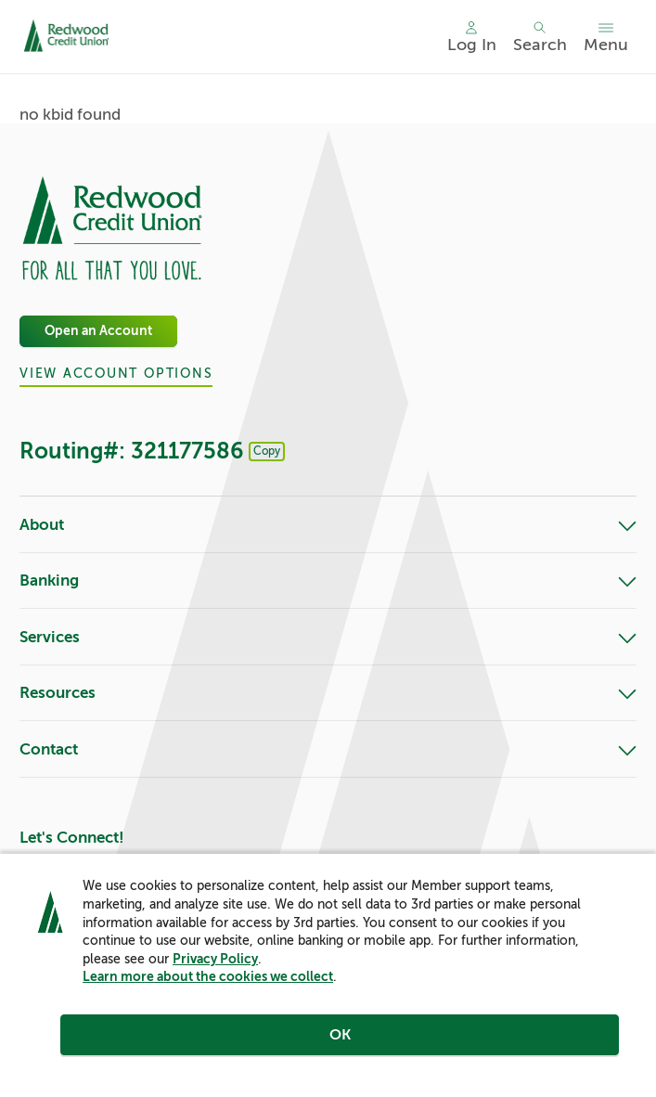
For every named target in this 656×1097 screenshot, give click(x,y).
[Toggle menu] (606, 37)
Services (328, 638)
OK (340, 1034)
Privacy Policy (215, 958)
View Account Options (115, 374)
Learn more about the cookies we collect (208, 976)
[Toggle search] (540, 37)
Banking (328, 581)
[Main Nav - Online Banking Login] (472, 37)
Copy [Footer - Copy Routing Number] (266, 451)
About (328, 526)
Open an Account (98, 331)
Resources (328, 693)
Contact (328, 750)
